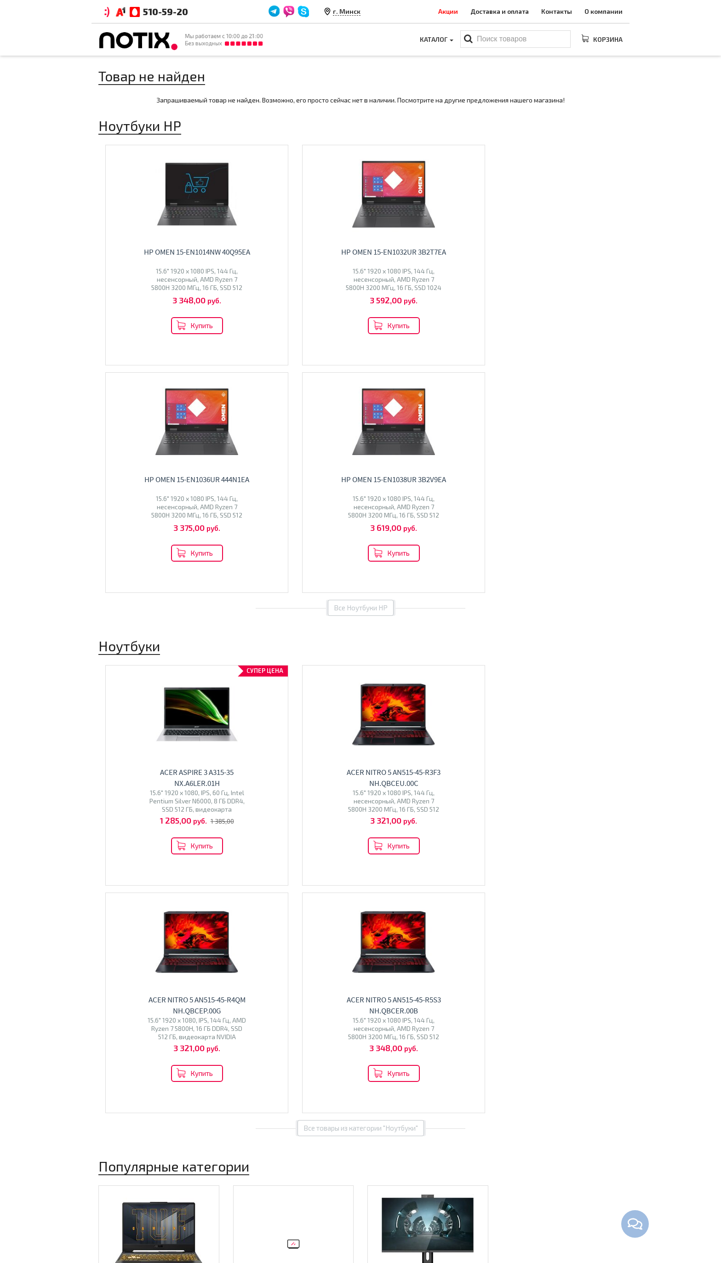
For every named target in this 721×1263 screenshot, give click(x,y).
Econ (271, 880)
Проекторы (385, 1211)
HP (178, 864)
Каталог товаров (399, 1167)
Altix (379, 864)
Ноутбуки (125, 844)
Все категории (360, 945)
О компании (603, 11)
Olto (255, 880)
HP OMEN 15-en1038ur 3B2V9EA (569, 252)
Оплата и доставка (262, 1183)
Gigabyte (167, 883)
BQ (242, 880)
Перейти (159, 904)
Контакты (556, 11)
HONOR (193, 883)
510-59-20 (165, 11)
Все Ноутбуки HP (361, 380)
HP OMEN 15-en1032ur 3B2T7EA (300, 252)
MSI (166, 864)
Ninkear (114, 883)
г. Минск (346, 11)
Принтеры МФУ (391, 1226)
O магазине (251, 1211)
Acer (109, 864)
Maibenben (119, 873)
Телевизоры (266, 860)
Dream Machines (163, 873)
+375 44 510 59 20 (549, 1183)
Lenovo (148, 864)
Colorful (139, 883)
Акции (448, 11)
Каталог (436, 39)
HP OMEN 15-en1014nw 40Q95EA (166, 252)
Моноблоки (399, 844)
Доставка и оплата (499, 11)
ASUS (127, 864)
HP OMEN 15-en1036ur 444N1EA (434, 252)
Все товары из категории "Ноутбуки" (360, 673)
